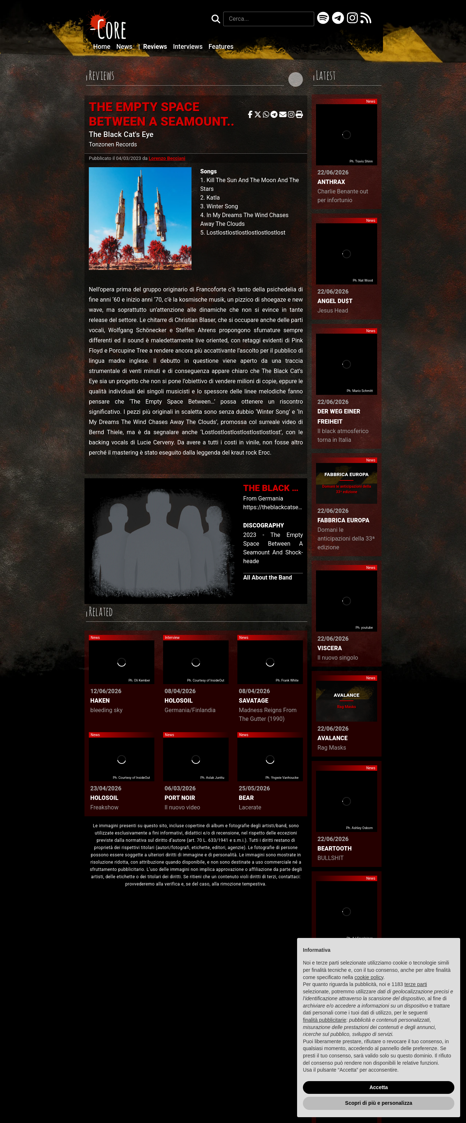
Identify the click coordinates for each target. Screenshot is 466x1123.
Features (221, 46)
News (125, 46)
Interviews (188, 46)
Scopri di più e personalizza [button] (378, 1103)
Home (102, 46)
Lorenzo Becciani (167, 158)
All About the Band (267, 577)
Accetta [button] (379, 1087)
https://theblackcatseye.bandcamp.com (294, 507)
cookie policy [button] (369, 977)
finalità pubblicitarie (324, 1020)
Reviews (153, 46)
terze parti (415, 984)
